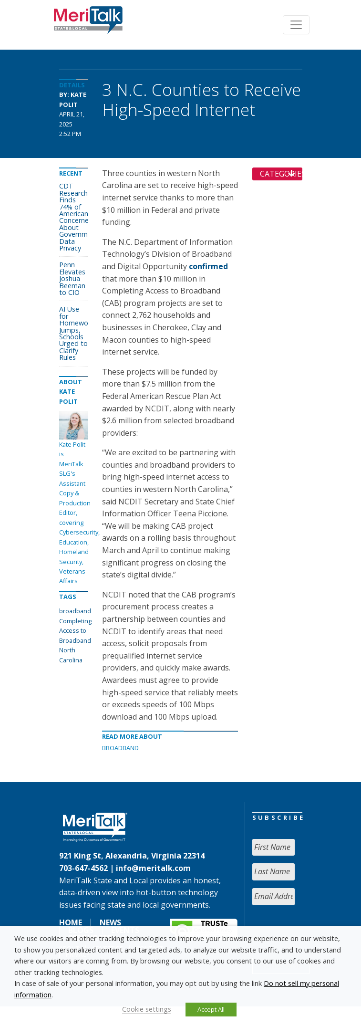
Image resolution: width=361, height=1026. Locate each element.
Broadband (120, 747)
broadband (75, 611)
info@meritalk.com (153, 868)
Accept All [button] (211, 1009)
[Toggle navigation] (296, 24)
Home (70, 922)
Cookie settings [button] (146, 1009)
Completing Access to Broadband (75, 631)
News (110, 922)
